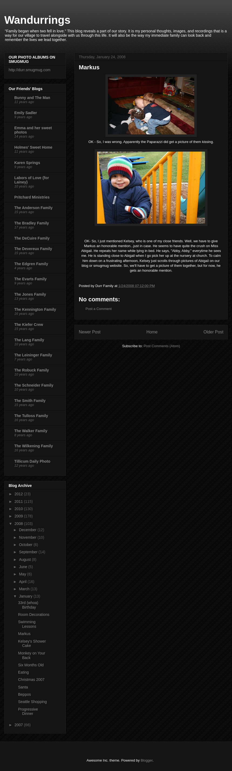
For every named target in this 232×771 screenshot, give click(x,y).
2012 (19, 494)
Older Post (213, 332)
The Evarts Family (30, 279)
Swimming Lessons (27, 624)
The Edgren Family (31, 264)
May (23, 574)
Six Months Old (31, 665)
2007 (19, 725)
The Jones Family (30, 294)
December (28, 530)
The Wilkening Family (33, 446)
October (26, 545)
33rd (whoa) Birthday (28, 605)
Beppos (24, 694)
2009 (19, 516)
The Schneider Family (33, 385)
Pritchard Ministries (32, 197)
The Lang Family (29, 340)
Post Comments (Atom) (162, 346)
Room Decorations (33, 614)
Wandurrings (37, 20)
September (28, 552)
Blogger (146, 760)
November (28, 537)
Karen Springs (27, 163)
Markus (24, 634)
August (25, 559)
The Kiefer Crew (28, 324)
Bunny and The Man (32, 97)
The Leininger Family (33, 355)
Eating (23, 672)
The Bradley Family (31, 223)
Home (152, 332)
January (26, 596)
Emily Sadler (25, 113)
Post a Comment (99, 309)
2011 (19, 501)
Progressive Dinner (28, 711)
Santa (23, 687)
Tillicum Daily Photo (32, 461)
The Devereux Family (33, 249)
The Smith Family (30, 400)
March (24, 589)
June (23, 567)
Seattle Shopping (32, 702)
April (23, 581)
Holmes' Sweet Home (33, 147)
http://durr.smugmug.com (29, 70)
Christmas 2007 (31, 679)
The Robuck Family (31, 370)
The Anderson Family (33, 208)
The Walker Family (30, 431)
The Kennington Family (35, 309)
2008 (19, 523)
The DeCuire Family (32, 238)
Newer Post (90, 332)
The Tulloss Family (31, 416)
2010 (19, 509)
